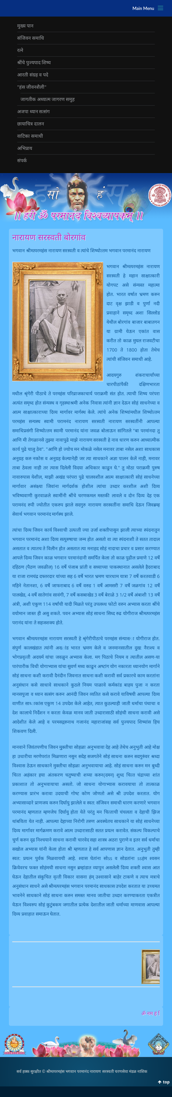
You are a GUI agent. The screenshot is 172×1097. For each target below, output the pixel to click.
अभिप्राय (24, 148)
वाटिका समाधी (30, 136)
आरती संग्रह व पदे (32, 75)
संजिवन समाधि (30, 38)
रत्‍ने (20, 50)
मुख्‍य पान (25, 26)
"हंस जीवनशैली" (31, 87)
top (166, 1082)
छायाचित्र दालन (30, 123)
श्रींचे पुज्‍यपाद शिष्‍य (34, 62)
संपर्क (22, 160)
